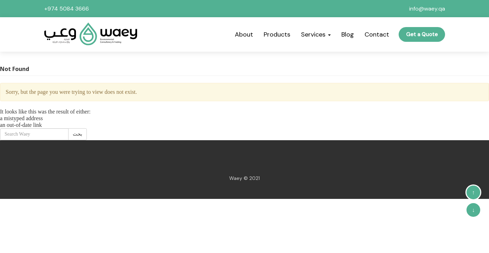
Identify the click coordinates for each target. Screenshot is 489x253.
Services (316, 34)
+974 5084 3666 (66, 8)
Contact (377, 34)
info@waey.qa (427, 8)
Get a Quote (422, 34)
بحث (77, 134)
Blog (347, 34)
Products (277, 34)
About (244, 34)
